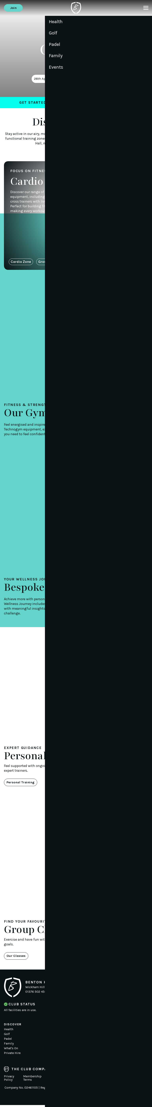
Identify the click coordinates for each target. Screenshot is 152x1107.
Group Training (51, 262)
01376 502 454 (35, 993)
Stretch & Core (113, 262)
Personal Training (22, 783)
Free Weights (82, 262)
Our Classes (17, 957)
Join (14, 8)
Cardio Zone (21, 262)
